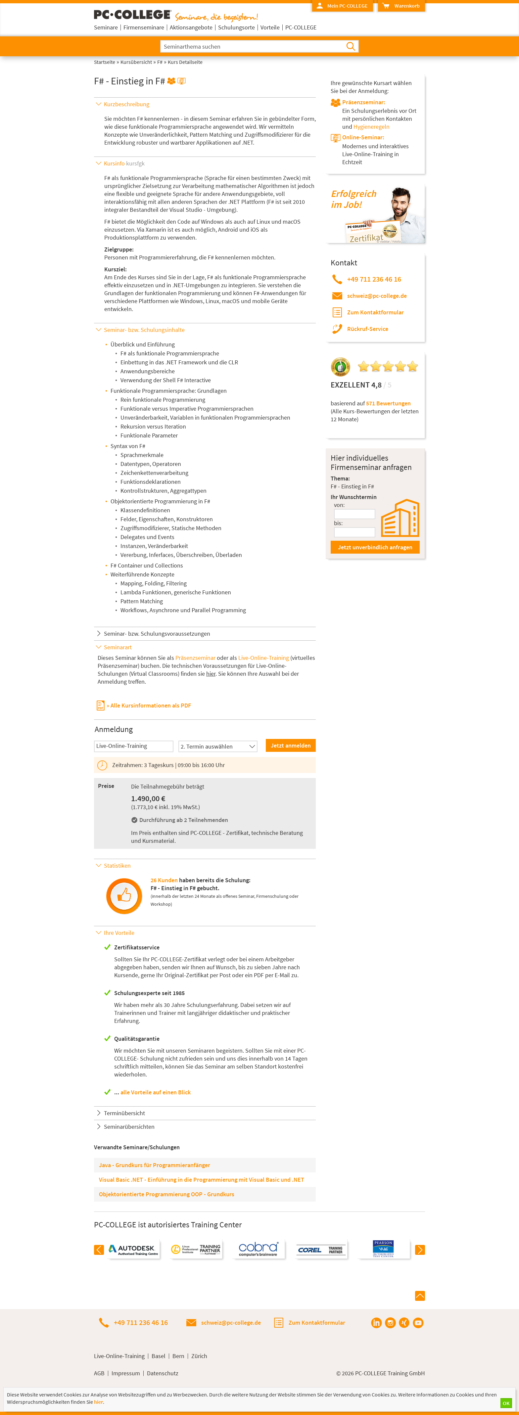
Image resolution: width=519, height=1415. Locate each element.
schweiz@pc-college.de (377, 295)
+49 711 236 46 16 (374, 279)
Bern (178, 1356)
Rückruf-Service (367, 329)
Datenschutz (162, 1373)
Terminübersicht (124, 1113)
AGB (99, 1373)
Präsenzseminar (195, 658)
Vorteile (270, 27)
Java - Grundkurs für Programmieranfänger (154, 1165)
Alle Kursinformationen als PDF (151, 705)
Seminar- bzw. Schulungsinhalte (144, 330)
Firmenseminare (143, 27)
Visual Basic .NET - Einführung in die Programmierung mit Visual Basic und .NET (201, 1179)
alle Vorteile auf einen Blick (155, 1092)
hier (210, 673)
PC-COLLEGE (300, 27)
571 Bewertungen (388, 403)
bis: (338, 523)
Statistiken (117, 865)
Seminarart (118, 647)
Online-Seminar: (363, 137)
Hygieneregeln (372, 126)
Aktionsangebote (191, 27)
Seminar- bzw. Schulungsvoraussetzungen (157, 633)
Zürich (199, 1356)
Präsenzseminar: (363, 102)
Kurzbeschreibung (126, 104)
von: (339, 505)
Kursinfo (124, 163)
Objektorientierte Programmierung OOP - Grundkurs (166, 1194)
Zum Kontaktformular (375, 312)
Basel (158, 1356)
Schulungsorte (236, 27)
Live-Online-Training (263, 658)
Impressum (126, 1373)
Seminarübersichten (129, 1126)
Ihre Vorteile (119, 932)
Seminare (106, 27)
